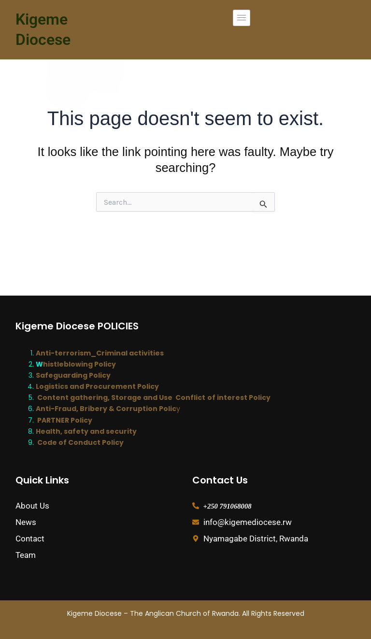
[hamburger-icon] (241, 18)
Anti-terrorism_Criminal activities (100, 353)
